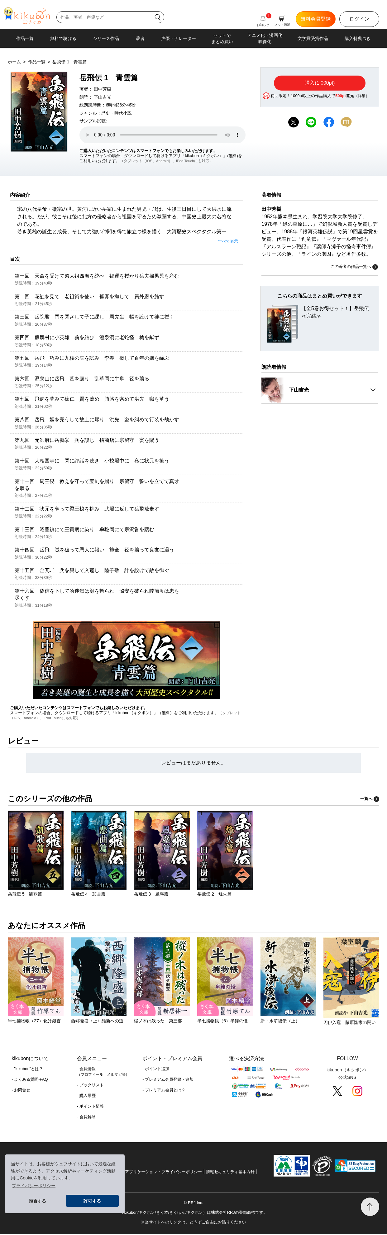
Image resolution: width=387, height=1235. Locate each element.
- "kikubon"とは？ (27, 1069)
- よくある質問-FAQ (30, 1080)
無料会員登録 (316, 19)
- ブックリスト (90, 1086)
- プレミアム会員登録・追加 (168, 1080)
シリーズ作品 (106, 38)
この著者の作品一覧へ (354, 267)
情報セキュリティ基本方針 (230, 1172)
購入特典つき (358, 38)
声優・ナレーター (178, 38)
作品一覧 (25, 38)
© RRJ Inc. (193, 1203)
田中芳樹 (102, 88)
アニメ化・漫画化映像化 (264, 38)
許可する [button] (92, 1200)
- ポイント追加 (155, 1069)
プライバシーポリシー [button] (33, 1185)
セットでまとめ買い (222, 38)
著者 (140, 38)
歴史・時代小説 (116, 113)
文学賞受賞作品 (313, 38)
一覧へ (369, 799)
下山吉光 (102, 97)
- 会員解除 (86, 1117)
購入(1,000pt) (320, 83)
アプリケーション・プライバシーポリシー (163, 1172)
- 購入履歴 (86, 1096)
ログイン (359, 19)
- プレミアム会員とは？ (163, 1091)
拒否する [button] (37, 1200)
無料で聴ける (63, 38)
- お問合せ (21, 1091)
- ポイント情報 (90, 1107)
